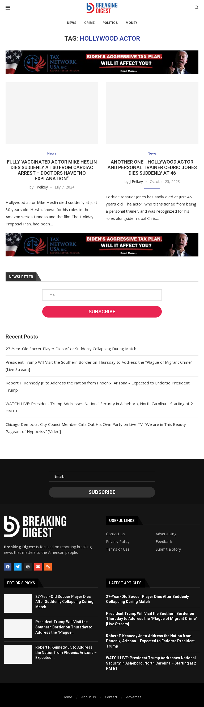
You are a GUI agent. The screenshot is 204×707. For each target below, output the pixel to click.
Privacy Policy (117, 541)
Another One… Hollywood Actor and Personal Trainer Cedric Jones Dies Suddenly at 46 (152, 167)
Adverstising (166, 534)
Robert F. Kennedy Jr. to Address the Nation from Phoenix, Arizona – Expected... (66, 652)
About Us (88, 697)
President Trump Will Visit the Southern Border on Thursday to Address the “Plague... (63, 627)
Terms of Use (118, 549)
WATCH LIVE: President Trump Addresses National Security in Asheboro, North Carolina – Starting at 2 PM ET (151, 663)
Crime (89, 23)
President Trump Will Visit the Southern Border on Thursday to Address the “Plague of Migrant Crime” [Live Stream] (151, 618)
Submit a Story (168, 549)
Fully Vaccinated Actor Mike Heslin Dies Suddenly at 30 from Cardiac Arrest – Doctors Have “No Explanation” (52, 170)
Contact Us (115, 534)
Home (67, 697)
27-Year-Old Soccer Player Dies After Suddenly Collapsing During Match (71, 348)
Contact (111, 697)
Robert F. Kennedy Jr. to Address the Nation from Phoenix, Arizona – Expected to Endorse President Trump (150, 641)
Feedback (164, 541)
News (71, 23)
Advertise (134, 697)
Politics (110, 23)
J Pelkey (41, 187)
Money (131, 23)
